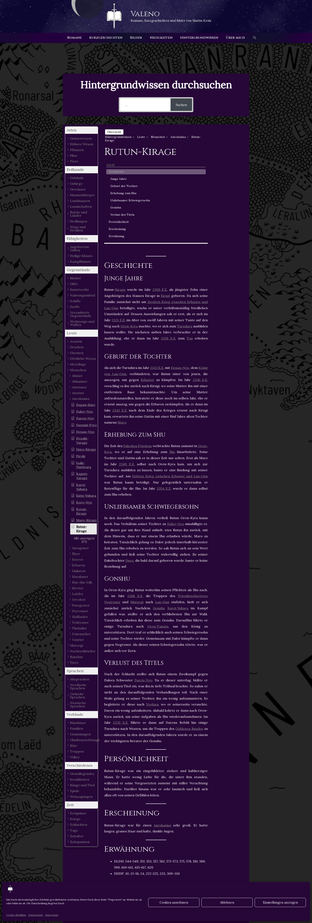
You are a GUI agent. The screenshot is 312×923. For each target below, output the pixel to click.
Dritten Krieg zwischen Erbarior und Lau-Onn (170, 385)
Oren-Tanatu (157, 535)
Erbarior (147, 289)
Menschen (115, 805)
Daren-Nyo (143, 589)
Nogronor (112, 511)
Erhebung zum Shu (231, 165)
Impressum (51, 914)
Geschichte (227, 137)
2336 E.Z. (200, 289)
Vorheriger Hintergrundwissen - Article (67, 881)
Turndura (184, 235)
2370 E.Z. (120, 632)
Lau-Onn (162, 511)
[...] (145, 104)
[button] (251, 38)
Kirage (120, 199)
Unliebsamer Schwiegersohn (231, 177)
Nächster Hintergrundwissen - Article (246, 881)
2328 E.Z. (168, 247)
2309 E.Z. (160, 199)
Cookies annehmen (173, 902)
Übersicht (114, 132)
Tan (190, 247)
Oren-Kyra (129, 235)
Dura (129, 469)
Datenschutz (35, 914)
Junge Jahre (229, 144)
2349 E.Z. (127, 373)
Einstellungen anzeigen (280, 902)
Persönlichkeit (229, 204)
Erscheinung (227, 212)
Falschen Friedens (137, 355)
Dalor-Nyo (175, 433)
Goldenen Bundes (189, 638)
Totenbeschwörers (193, 505)
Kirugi (165, 205)
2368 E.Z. (135, 505)
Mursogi (137, 511)
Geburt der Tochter (228, 154)
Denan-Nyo (180, 277)
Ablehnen (227, 902)
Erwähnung (227, 219)
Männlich (174, 800)
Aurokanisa (162, 734)
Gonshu (159, 517)
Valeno (145, 14)
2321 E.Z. (118, 229)
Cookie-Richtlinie (16, 914)
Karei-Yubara (177, 517)
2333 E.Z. (157, 277)
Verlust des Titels (228, 195)
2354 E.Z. (164, 397)
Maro (122, 331)
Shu (172, 361)
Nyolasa (152, 613)
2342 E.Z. (119, 319)
